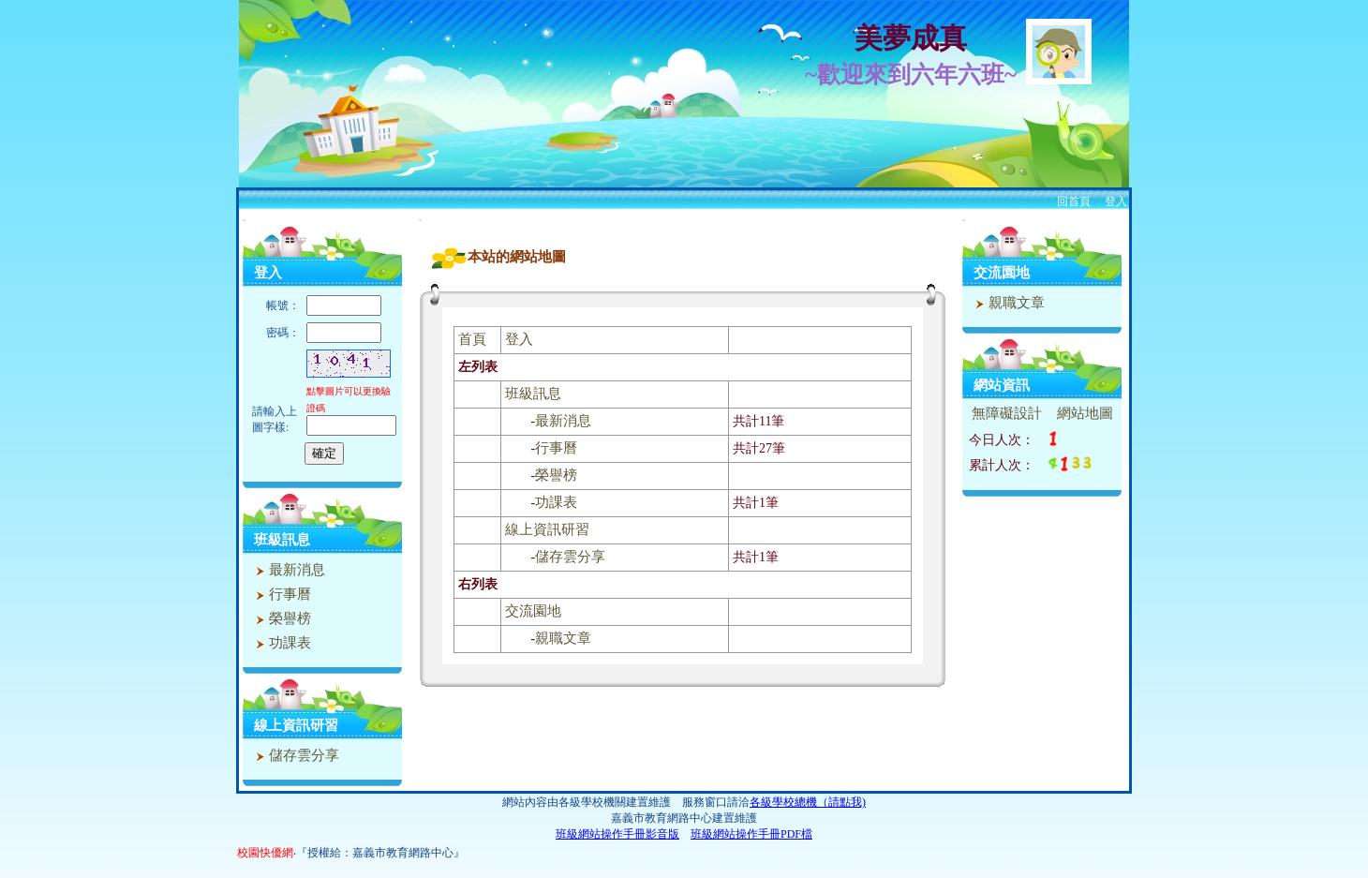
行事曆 (281, 594)
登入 (1116, 201)
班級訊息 (282, 539)
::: (244, 219)
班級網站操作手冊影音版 (617, 834)
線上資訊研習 (296, 725)
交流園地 (533, 610)
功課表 (281, 642)
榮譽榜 (281, 618)
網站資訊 (1002, 385)
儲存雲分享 (295, 755)
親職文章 (563, 638)
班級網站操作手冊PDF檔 (751, 834)
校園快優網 (265, 852)
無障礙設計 (1007, 413)
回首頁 (1074, 201)
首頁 (472, 339)
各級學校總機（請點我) (808, 802)
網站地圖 (1085, 413)
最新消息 (288, 569)
